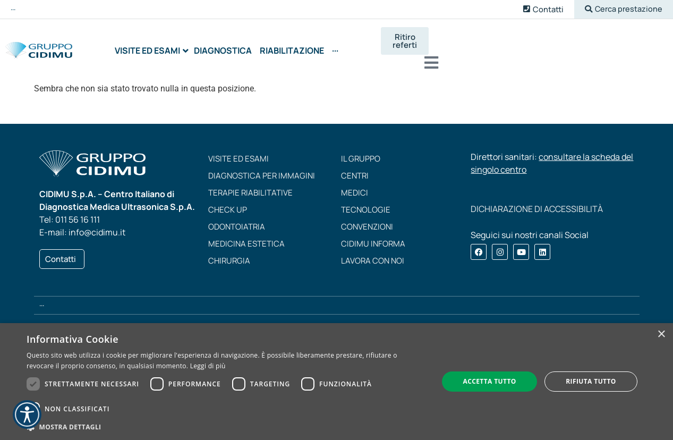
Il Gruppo (360, 150)
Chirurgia (229, 252)
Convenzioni (367, 218)
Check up (227, 201)
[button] (622, 9)
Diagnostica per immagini (261, 167)
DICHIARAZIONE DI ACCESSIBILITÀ (537, 201)
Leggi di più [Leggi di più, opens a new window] (208, 365)
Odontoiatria (236, 218)
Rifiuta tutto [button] (591, 381)
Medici (354, 184)
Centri (355, 167)
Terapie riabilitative (250, 184)
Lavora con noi (372, 252)
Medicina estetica (246, 235)
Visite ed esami (238, 150)
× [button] (661, 335)
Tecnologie (365, 201)
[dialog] (336, 381)
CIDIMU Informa (373, 235)
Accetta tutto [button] (489, 381)
